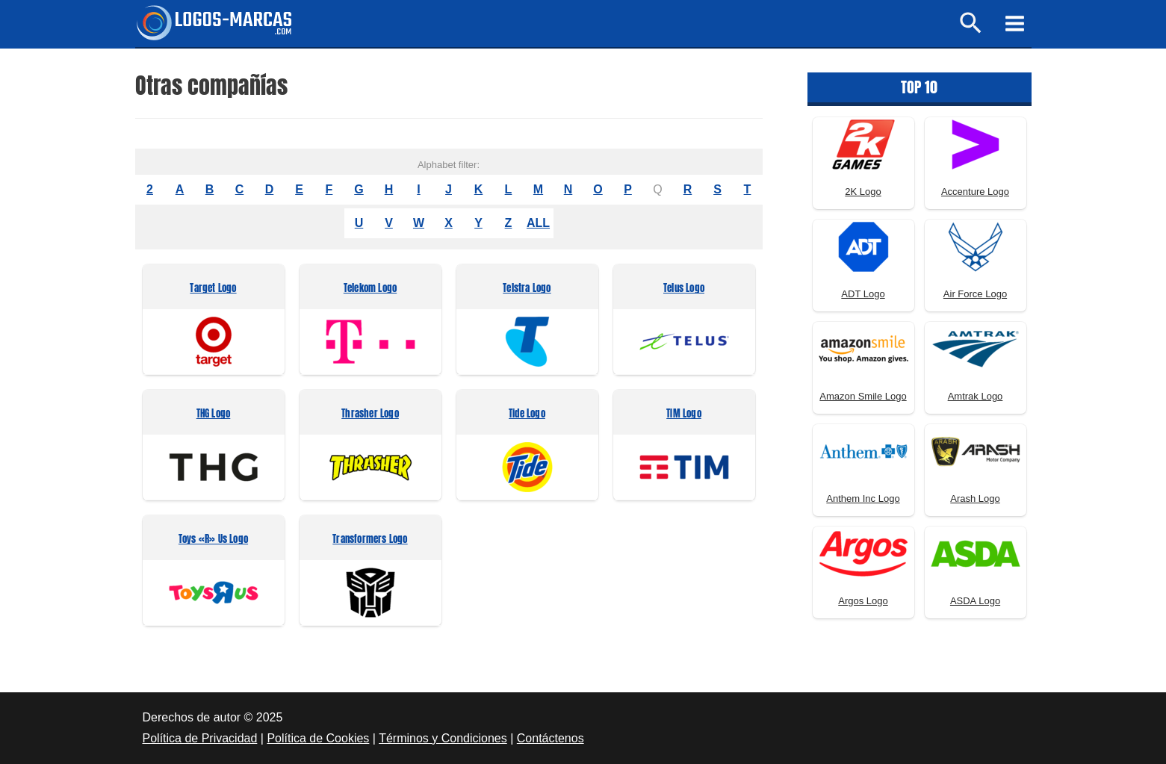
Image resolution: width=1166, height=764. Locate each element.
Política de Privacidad (200, 738)
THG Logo (213, 414)
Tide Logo (527, 414)
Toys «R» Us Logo (213, 539)
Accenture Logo (975, 191)
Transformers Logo (369, 539)
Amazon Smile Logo (862, 396)
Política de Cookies (318, 738)
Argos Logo (863, 600)
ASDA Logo (975, 600)
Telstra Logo (527, 288)
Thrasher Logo (370, 414)
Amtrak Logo (975, 396)
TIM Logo (683, 414)
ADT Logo (862, 293)
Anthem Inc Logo (862, 498)
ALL (538, 223)
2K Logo (863, 191)
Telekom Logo (370, 288)
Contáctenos (550, 738)
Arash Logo (975, 498)
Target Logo (213, 288)
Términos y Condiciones (443, 738)
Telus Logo (683, 288)
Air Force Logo (975, 293)
